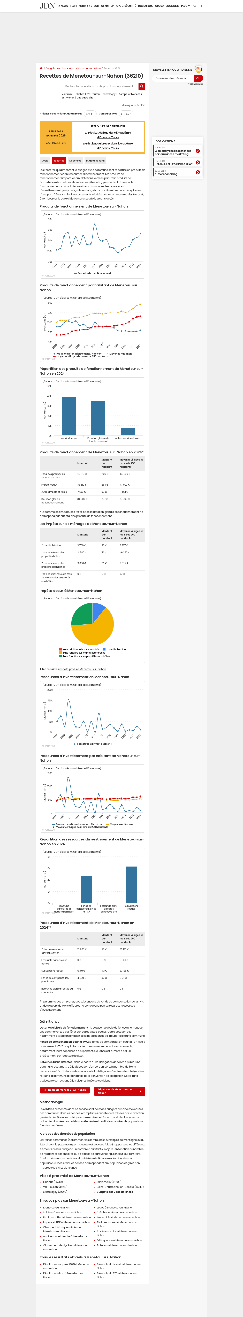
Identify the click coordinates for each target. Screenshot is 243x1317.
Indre (71, 68)
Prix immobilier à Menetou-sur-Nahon (67, 1217)
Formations (165, 141)
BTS (64, 143)
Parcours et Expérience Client (174, 162)
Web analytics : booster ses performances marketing (173, 151)
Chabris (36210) (53, 1182)
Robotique (145, 6)
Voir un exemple (195, 84)
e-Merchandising (166, 172)
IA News (63, 6)
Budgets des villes (55, 68)
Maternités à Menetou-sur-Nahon (118, 1217)
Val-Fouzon (93, 94)
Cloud (159, 6)
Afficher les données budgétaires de (61, 113)
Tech (73, 6)
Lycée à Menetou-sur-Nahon (115, 1207)
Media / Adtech (89, 6)
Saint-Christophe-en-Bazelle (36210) (120, 1186)
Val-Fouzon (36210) (55, 1186)
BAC (48, 143)
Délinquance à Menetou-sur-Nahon (119, 1240)
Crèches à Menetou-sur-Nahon (117, 1212)
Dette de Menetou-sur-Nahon (65, 1090)
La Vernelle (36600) (109, 1182)
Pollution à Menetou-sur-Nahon (117, 1245)
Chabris (80, 94)
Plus (185, 5)
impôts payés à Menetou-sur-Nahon (82, 669)
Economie (172, 6)
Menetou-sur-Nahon (89, 68)
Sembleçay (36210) (55, 1191)
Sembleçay (109, 94)
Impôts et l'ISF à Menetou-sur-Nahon (66, 1222)
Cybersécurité (126, 6)
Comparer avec (107, 113)
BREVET (56, 143)
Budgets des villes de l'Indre (115, 1191)
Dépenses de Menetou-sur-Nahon (119, 1091)
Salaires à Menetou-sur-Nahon (62, 1212)
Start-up (107, 6)
